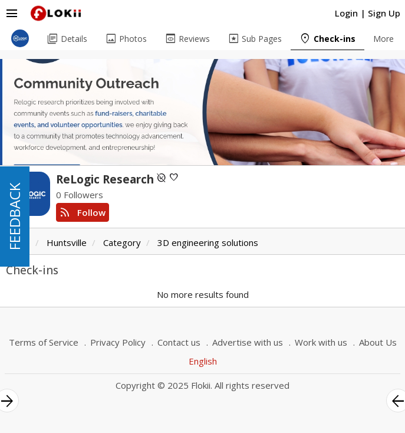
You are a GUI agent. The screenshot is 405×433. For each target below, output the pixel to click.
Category (122, 242)
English (203, 361)
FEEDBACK (14, 216)
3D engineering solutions (207, 242)
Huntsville (67, 242)
